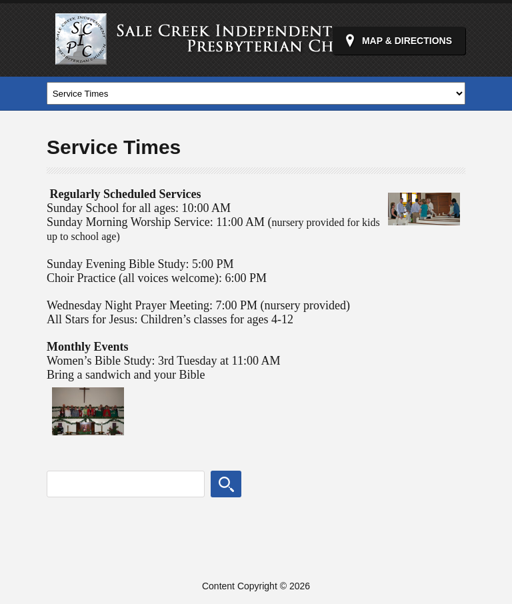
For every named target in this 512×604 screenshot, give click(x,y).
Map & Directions (407, 40)
